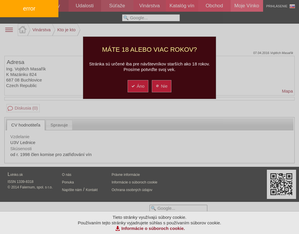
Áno (138, 86)
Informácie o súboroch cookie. (153, 228)
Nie (161, 86)
